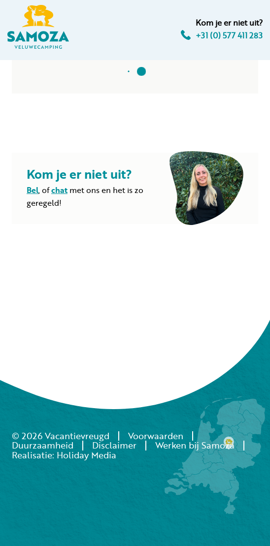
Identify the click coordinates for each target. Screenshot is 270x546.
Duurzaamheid (42, 445)
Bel (32, 190)
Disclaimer (114, 445)
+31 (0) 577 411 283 (222, 35)
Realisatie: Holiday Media (64, 455)
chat (59, 190)
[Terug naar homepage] (38, 29)
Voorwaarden (155, 435)
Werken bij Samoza (195, 445)
